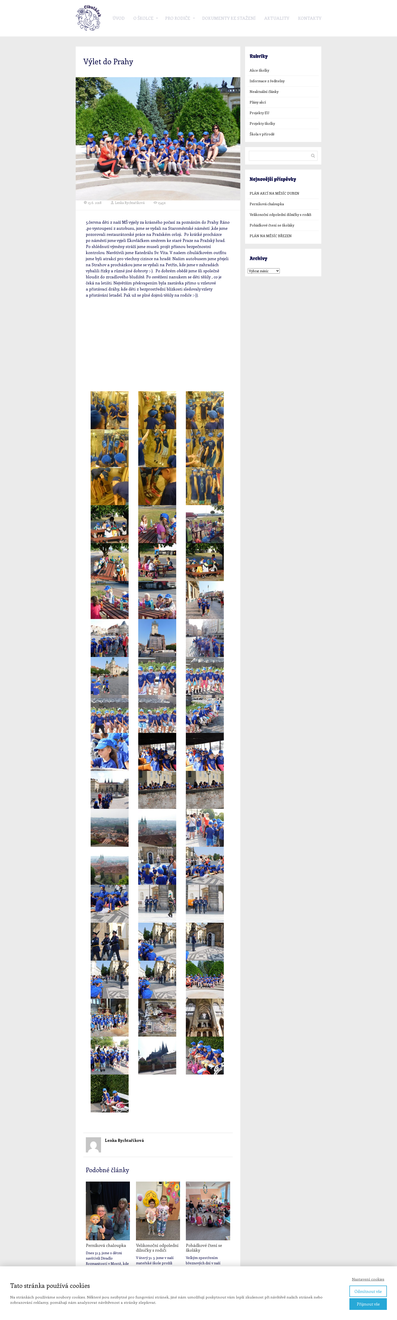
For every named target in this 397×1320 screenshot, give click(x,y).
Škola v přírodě (262, 134)
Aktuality (276, 18)
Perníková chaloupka (106, 1245)
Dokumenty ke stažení (228, 18)
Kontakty (309, 18)
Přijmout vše (368, 1304)
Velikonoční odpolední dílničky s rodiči (157, 1247)
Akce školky (259, 70)
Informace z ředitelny (267, 80)
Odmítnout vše (368, 1291)
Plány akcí (258, 102)
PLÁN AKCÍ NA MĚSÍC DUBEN (274, 193)
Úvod (118, 18)
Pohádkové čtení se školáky (204, 1247)
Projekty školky (262, 123)
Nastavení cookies (368, 1279)
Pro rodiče (177, 18)
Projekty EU (259, 112)
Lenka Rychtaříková (127, 202)
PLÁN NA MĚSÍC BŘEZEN (271, 235)
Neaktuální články (264, 91)
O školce (143, 18)
